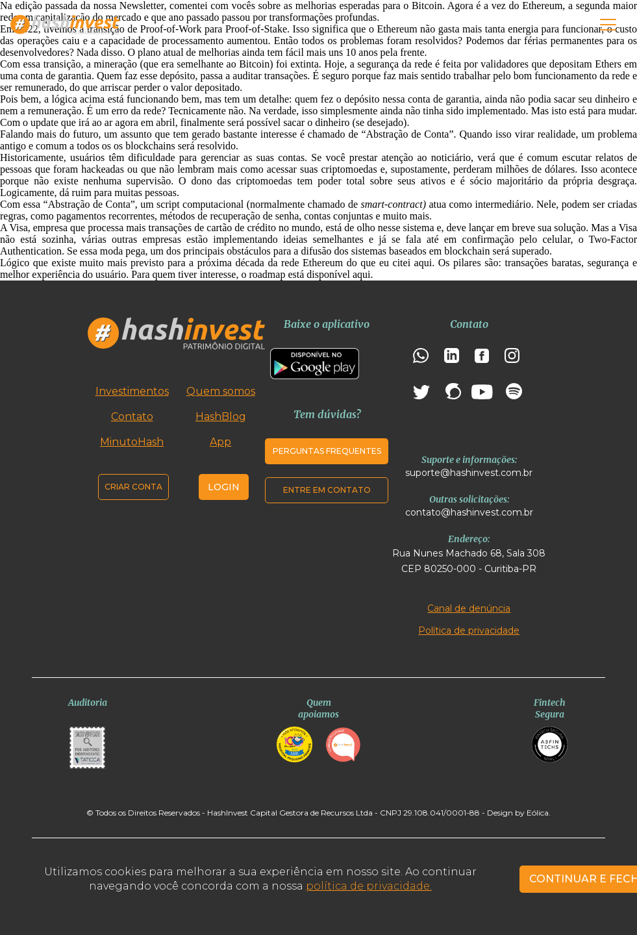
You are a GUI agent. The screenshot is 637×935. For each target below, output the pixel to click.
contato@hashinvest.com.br (469, 512)
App (220, 442)
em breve (516, 227)
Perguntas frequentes (327, 451)
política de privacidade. (369, 886)
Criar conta (133, 487)
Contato (132, 416)
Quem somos (220, 391)
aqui (362, 274)
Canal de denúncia (468, 608)
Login (224, 487)
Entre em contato (327, 490)
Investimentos (132, 391)
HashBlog (220, 416)
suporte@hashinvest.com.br (468, 473)
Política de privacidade (468, 630)
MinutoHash (132, 442)
